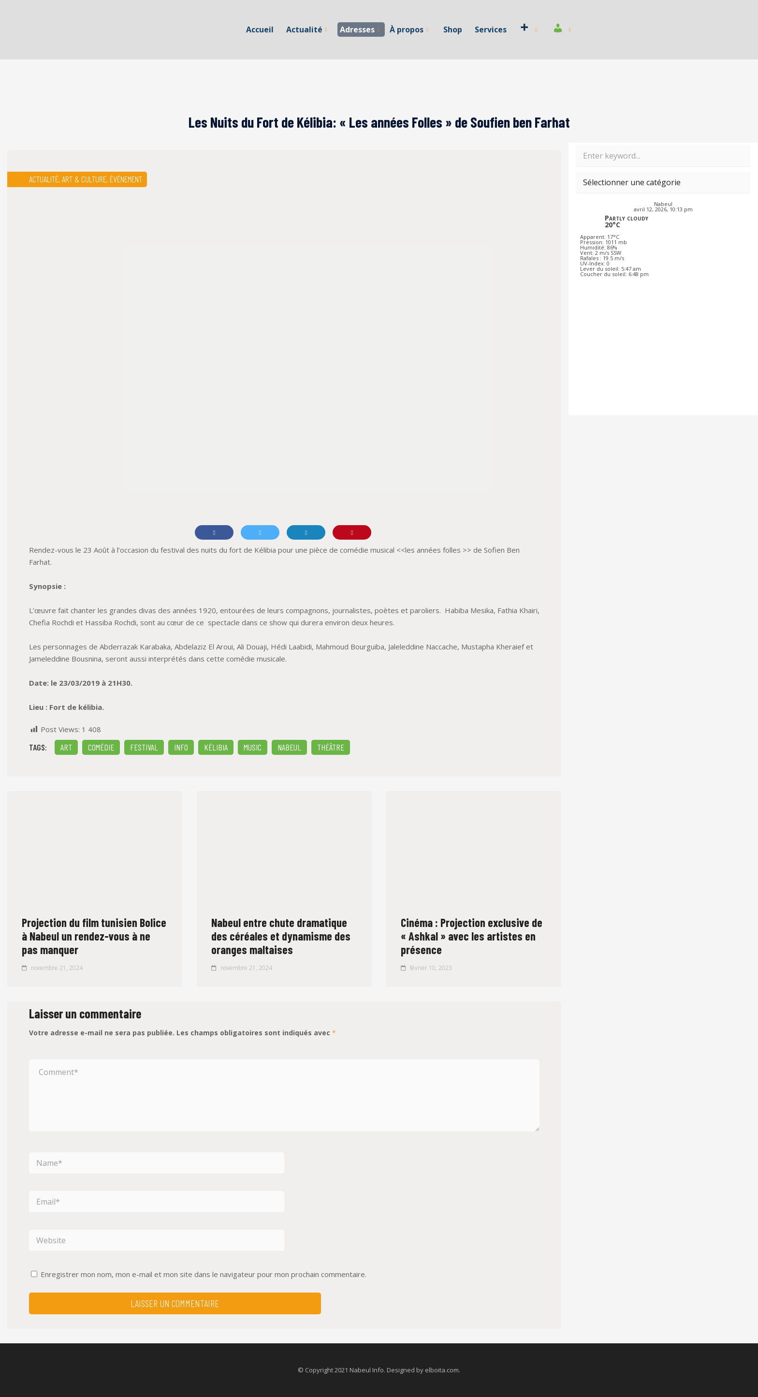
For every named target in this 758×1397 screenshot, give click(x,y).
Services (490, 29)
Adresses (359, 29)
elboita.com (442, 1370)
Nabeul (289, 747)
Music (253, 747)
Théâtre (330, 747)
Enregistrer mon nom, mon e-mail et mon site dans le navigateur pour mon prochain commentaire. (203, 1274)
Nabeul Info (367, 1370)
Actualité (306, 29)
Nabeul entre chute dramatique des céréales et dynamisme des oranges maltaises (280, 935)
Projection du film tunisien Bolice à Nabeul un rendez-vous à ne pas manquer (94, 935)
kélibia (216, 747)
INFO (181, 747)
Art (66, 747)
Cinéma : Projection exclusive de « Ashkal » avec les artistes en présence (471, 935)
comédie (101, 747)
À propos (409, 29)
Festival (144, 747)
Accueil (260, 29)
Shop (452, 29)
